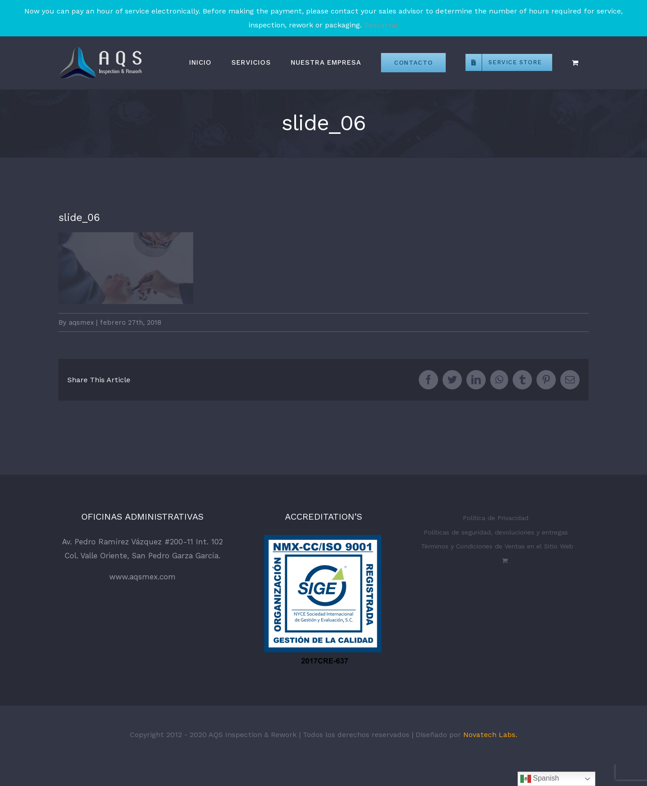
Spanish (539, 778)
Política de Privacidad (495, 517)
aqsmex (81, 322)
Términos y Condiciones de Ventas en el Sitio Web (497, 546)
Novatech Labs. (490, 734)
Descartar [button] (381, 25)
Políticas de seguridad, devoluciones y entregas (496, 532)
